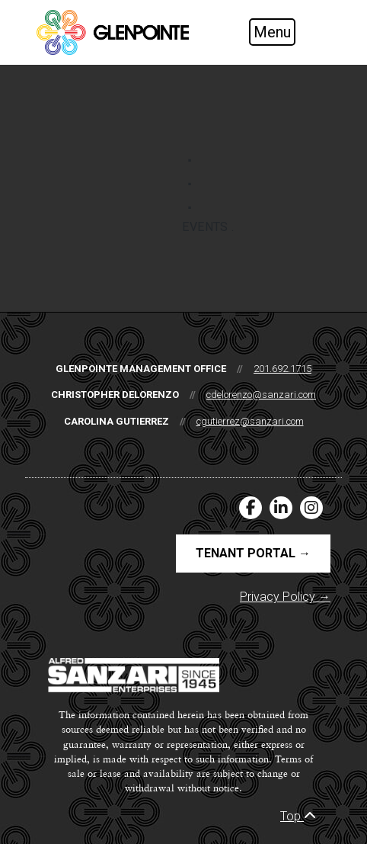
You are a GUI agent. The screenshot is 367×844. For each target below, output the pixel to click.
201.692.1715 (282, 368)
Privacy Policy (285, 596)
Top (298, 816)
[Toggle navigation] (285, 32)
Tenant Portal (253, 553)
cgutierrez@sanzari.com (250, 421)
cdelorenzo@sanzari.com (261, 394)
